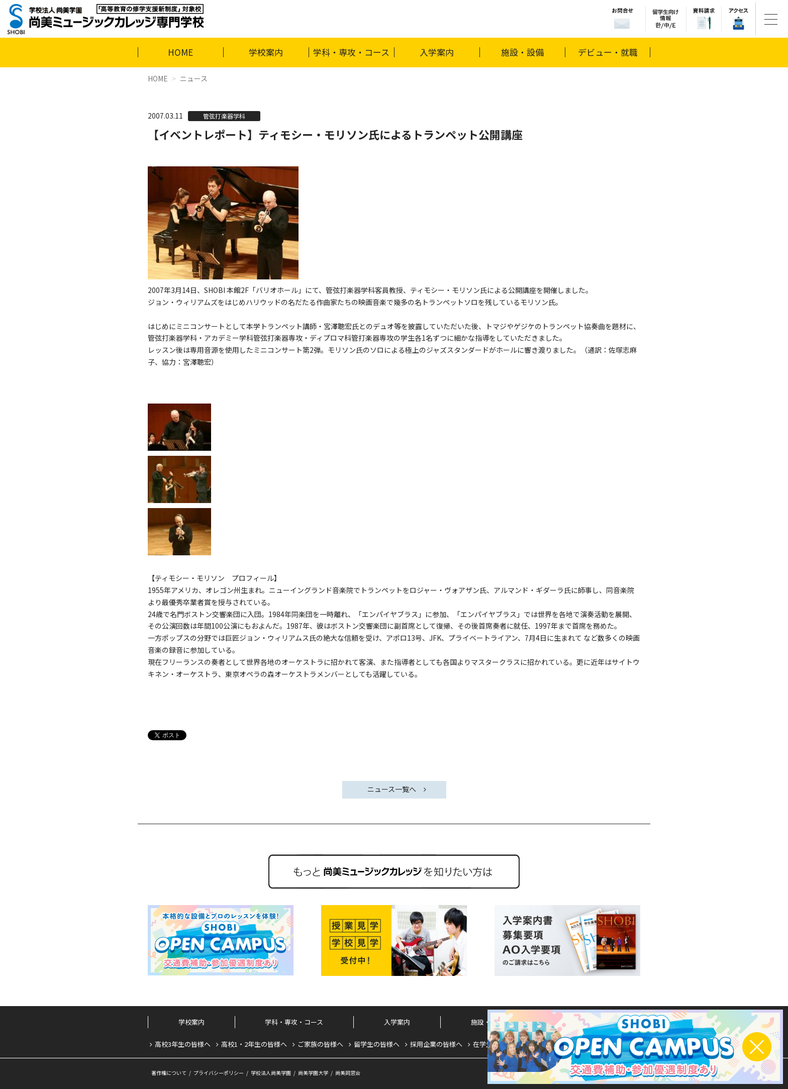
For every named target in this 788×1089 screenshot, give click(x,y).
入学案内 (437, 52)
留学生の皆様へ (377, 1044)
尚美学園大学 (313, 1072)
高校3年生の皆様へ (183, 1044)
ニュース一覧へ (391, 789)
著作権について (168, 1072)
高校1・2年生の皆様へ (254, 1044)
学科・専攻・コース (351, 52)
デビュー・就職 (608, 52)
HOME (180, 52)
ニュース (194, 78)
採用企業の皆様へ (436, 1044)
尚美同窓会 (347, 1072)
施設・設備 (522, 52)
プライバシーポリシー (218, 1072)
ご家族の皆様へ (320, 1044)
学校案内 (266, 52)
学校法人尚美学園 (271, 1072)
